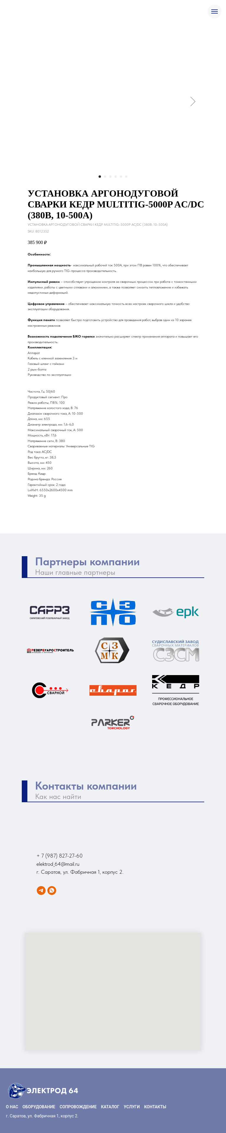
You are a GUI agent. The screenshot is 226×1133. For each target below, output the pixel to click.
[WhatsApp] (51, 890)
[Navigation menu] (214, 11)
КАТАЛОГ (110, 1106)
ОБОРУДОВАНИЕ (39, 1106)
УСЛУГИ (132, 1106)
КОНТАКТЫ (155, 1106)
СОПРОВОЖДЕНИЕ (78, 1106)
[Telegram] (41, 890)
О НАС (12, 1106)
